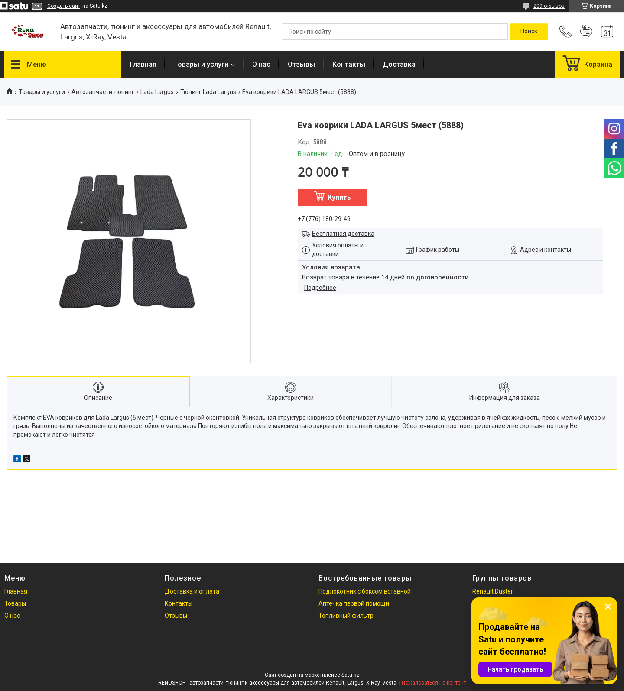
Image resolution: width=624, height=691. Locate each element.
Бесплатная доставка (343, 233)
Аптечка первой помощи (353, 603)
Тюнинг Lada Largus (208, 91)
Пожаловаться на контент (434, 683)
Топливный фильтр (346, 615)
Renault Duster (492, 591)
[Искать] (529, 31)
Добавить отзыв (586, 31)
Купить (339, 197)
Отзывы (301, 64)
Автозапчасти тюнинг (103, 91)
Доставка (399, 64)
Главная (143, 64)
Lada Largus (157, 91)
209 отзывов (549, 6)
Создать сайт (63, 6)
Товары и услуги (201, 64)
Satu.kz (350, 675)
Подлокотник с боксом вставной (364, 591)
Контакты (348, 64)
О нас (261, 64)
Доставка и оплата (192, 591)
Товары (15, 603)
